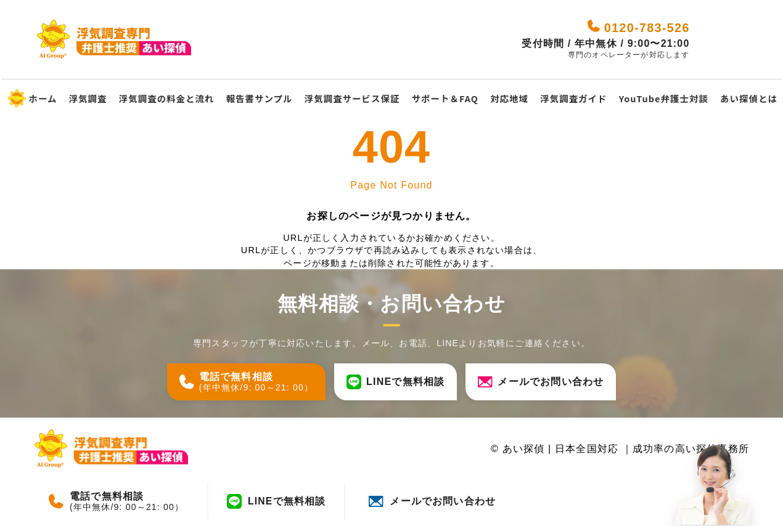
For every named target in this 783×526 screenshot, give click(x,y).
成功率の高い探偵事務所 (691, 448)
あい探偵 (523, 448)
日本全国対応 (588, 448)
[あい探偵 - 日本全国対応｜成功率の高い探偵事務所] (116, 39)
